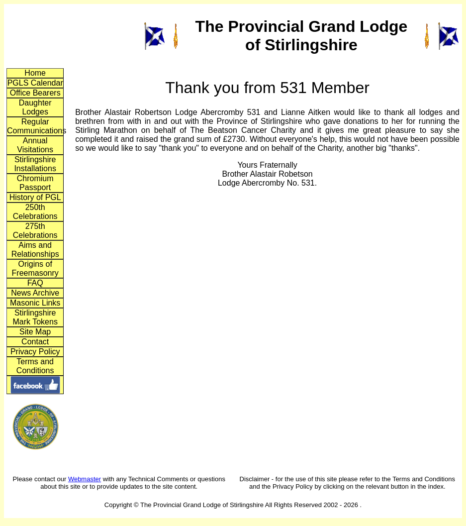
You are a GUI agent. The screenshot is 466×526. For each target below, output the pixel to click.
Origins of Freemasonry (35, 268)
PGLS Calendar (35, 83)
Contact (35, 341)
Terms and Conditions (35, 366)
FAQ (35, 283)
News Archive (35, 293)
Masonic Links (35, 303)
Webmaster (84, 479)
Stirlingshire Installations (35, 164)
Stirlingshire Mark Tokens (34, 317)
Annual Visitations (35, 145)
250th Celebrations (35, 211)
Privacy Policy (35, 351)
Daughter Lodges (35, 107)
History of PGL (35, 197)
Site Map (35, 331)
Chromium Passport (35, 183)
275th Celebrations (35, 230)
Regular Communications (35, 126)
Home (35, 73)
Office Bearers (35, 93)
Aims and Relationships (35, 249)
